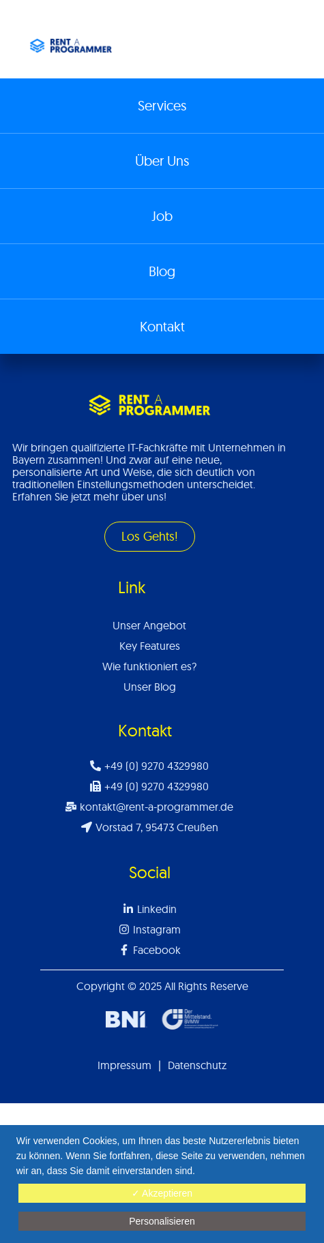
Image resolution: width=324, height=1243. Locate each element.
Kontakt (162, 326)
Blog (162, 271)
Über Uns (162, 160)
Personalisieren (162, 1221)
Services (162, 105)
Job (162, 215)
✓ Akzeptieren (162, 1193)
